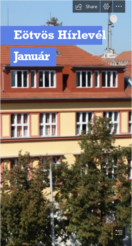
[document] (66, 123)
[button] (86, 6)
